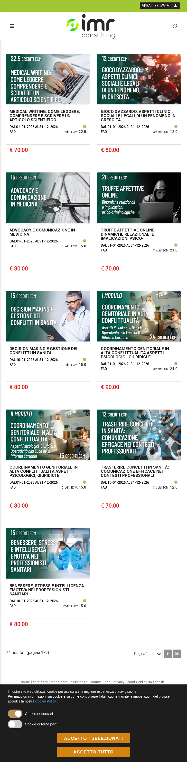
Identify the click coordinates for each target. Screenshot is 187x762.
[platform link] (90, 26)
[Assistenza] (79, 682)
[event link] (48, 109)
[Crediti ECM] (59, 682)
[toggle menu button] (12, 26)
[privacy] (118, 682)
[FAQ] (108, 682)
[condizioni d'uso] (139, 682)
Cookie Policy (45, 701)
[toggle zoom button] (175, 26)
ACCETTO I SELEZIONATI (93, 738)
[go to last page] (177, 654)
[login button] (160, 5)
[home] (25, 682)
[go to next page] (168, 654)
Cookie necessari (39, 714)
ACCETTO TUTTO (93, 752)
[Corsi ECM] (40, 682)
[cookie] (160, 682)
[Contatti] (96, 682)
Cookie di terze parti (41, 724)
